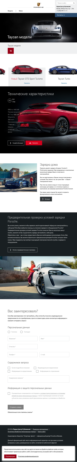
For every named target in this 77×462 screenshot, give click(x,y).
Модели (10, 11)
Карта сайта (41, 431)
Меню (21, 11)
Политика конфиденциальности (28, 456)
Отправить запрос (15, 407)
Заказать (27, 83)
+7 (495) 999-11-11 (61, 11)
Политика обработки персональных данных (22, 431)
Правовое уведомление (40, 429)
